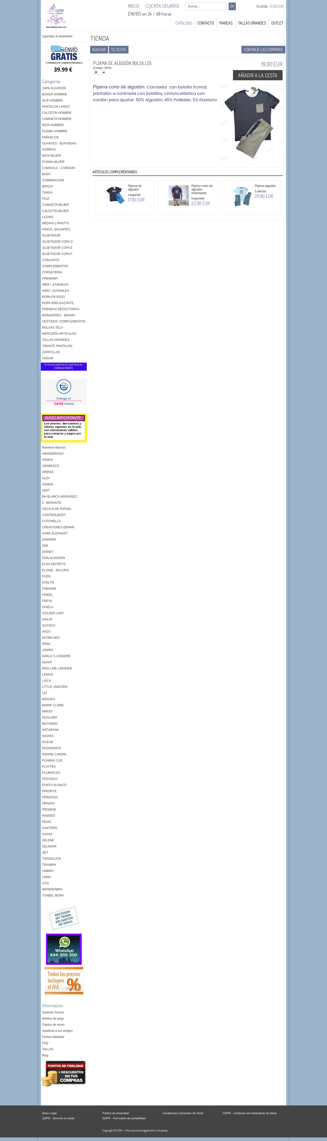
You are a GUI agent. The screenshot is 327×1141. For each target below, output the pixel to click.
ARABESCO (50, 466)
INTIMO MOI (51, 638)
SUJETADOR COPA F (57, 254)
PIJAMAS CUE (52, 760)
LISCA (46, 681)
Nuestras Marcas (53, 447)
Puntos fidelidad (53, 1037)
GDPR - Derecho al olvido (58, 1118)
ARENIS (48, 472)
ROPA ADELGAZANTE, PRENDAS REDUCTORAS (60, 306)
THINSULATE (51, 858)
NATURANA (50, 730)
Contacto (205, 23)
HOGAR (47, 358)
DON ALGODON (53, 558)
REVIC (47, 822)
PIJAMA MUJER (53, 162)
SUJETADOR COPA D (57, 241)
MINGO (47, 711)
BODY (46, 174)
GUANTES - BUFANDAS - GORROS (60, 146)
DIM (45, 545)
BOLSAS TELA (52, 327)
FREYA (47, 601)
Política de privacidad (115, 1113)
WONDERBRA (52, 889)
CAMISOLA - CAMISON (58, 168)
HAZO (46, 631)
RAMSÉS (48, 816)
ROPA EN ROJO (53, 297)
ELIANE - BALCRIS (55, 570)
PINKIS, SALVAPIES (56, 229)
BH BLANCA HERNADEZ (59, 496)
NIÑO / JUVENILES (55, 291)
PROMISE (49, 809)
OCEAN (47, 742)
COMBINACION (53, 180)
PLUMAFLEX (51, 773)
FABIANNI (49, 588)
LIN (44, 693)
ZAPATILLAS (51, 352)
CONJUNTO (50, 260)
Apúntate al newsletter (57, 36)
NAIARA (48, 736)
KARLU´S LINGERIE (56, 656)
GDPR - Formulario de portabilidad (123, 1118)
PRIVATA (48, 803)
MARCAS (226, 23)
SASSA (47, 834)
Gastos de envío (53, 1024)
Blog (45, 1055)
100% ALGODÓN (54, 88)
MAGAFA (48, 699)
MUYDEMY (50, 723)
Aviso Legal (49, 1113)
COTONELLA (51, 521)
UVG (45, 883)
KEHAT (47, 662)
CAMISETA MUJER (55, 205)
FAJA (46, 198)
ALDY (46, 478)
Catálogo (184, 23)
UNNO (46, 877)
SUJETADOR (51, 235)
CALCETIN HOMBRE (57, 113)
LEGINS (47, 217)
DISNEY (48, 552)
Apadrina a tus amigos (57, 1031)
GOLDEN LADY (53, 613)
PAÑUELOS (50, 137)
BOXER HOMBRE (54, 94)
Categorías (51, 81)
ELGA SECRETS (53, 564)
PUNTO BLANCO (54, 785)
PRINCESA (50, 797)
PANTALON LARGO (56, 106)
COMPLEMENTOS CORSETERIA (55, 269)
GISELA (47, 607)
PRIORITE (49, 791)
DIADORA (49, 539)
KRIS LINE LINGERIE (57, 668)
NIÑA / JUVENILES (55, 284)
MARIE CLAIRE (53, 705)
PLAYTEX (49, 766)
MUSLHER (49, 717)
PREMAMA (50, 278)
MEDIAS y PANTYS (55, 223)
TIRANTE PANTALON (57, 346)
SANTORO (49, 828)
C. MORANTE (51, 503)
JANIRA (47, 650)
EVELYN (48, 582)
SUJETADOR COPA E (57, 248)
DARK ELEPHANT (55, 533)
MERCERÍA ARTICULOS (59, 333)
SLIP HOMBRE (52, 100)
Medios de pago (53, 1018)
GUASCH (48, 625)
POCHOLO (49, 779)
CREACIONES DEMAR (58, 527)
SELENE (48, 840)
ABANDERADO (53, 453)
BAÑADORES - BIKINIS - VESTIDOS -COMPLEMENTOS (64, 318)
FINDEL (47, 595)
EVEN (46, 576)
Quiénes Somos (53, 1012)
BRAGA (47, 186)
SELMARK (49, 846)
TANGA (47, 192)
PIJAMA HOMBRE (54, 131)
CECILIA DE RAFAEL (57, 509)
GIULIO (47, 619)
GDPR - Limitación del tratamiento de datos (250, 1113)
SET (45, 852)
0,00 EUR (277, 6)
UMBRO (48, 871)
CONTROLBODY (54, 515)
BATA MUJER (51, 156)
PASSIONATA (51, 748)
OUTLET (277, 23)
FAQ (45, 1043)
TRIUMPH (49, 865)
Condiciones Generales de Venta (183, 1113)
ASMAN (47, 484)
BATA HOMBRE (53, 125)
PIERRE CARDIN (54, 754)
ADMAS (47, 460)
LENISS (47, 674)
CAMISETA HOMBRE (57, 119)
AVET (46, 490)
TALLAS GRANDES (252, 23)
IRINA (46, 644)
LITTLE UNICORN (54, 687)
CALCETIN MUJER (55, 211)
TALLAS (47, 1049)
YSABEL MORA (53, 895)
